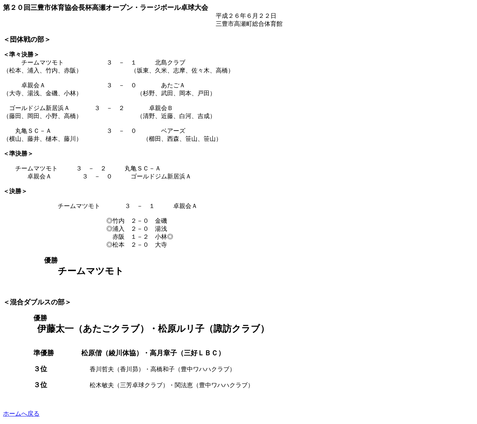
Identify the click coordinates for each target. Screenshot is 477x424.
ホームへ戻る (21, 413)
